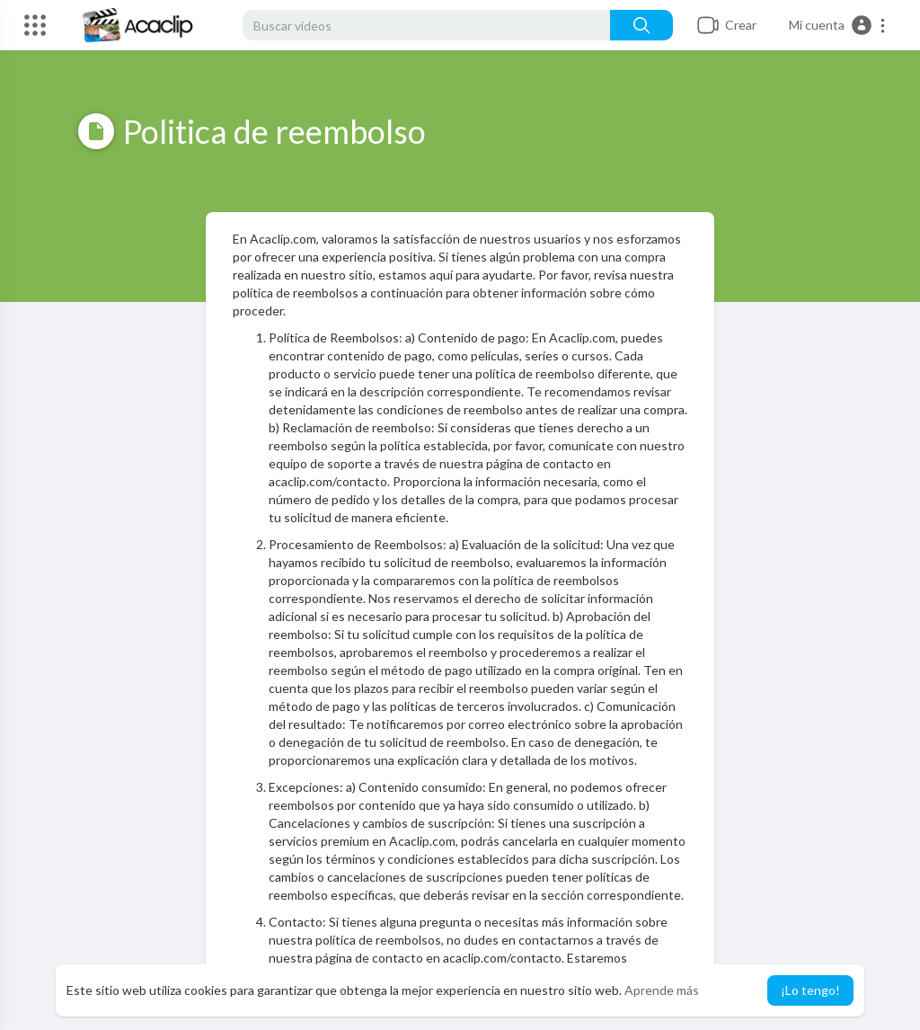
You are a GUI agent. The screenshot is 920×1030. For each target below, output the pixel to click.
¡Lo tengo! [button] (810, 990)
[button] (837, 25)
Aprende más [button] (661, 990)
